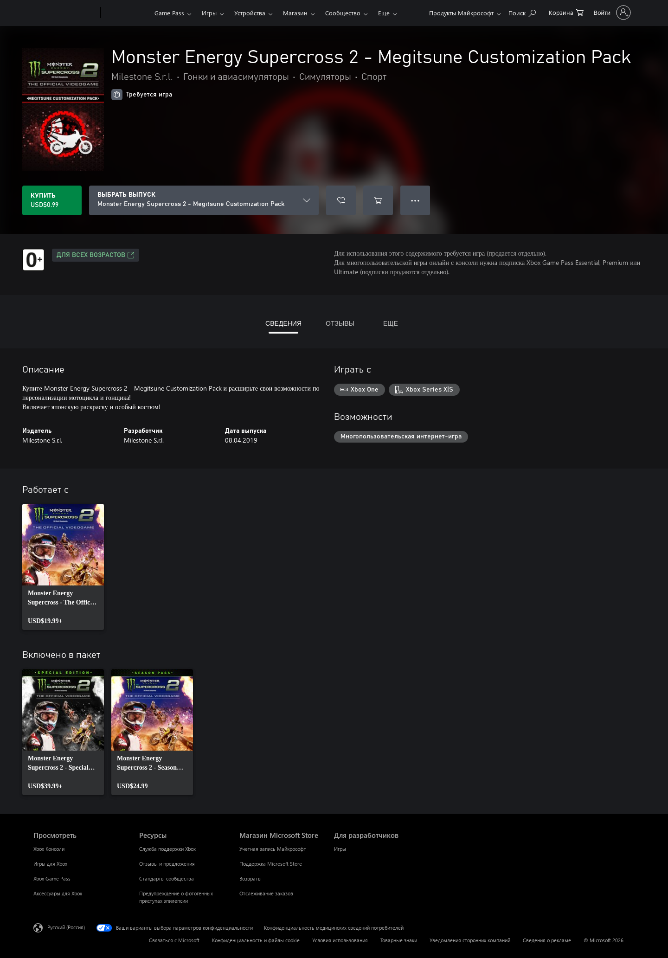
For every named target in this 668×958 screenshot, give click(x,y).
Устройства (249, 13)
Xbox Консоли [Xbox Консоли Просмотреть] (48, 849)
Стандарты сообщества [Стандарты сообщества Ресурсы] (166, 878)
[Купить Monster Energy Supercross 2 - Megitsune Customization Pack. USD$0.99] (52, 200)
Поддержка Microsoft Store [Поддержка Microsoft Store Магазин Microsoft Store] (270, 864)
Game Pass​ (169, 13)
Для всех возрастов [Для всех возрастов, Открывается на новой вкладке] (96, 255)
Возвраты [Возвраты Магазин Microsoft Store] (250, 878)
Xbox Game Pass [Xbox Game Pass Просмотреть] (52, 878)
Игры (209, 13)
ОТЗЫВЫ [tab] (340, 323)
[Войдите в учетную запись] (611, 12)
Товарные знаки (398, 940)
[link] (63, 567)
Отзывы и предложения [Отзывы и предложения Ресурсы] (167, 864)
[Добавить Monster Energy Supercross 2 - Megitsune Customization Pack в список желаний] (341, 200)
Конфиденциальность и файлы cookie (256, 940)
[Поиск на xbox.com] (522, 11)
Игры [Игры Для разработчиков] (340, 849)
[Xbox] (126, 13)
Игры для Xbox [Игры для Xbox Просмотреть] (50, 864)
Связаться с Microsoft (174, 940)
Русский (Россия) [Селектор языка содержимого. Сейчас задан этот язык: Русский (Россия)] (66, 927)
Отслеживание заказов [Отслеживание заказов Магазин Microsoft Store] (266, 893)
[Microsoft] (65, 13)
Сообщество (342, 13)
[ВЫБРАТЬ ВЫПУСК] (204, 200)
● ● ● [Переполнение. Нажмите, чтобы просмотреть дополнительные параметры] (415, 200)
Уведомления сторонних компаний (470, 940)
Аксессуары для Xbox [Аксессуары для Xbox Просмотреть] (57, 893)
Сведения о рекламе (547, 940)
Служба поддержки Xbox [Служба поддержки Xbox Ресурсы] (167, 849)
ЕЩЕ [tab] (390, 323)
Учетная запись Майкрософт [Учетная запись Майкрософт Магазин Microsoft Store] (272, 849)
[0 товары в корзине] (566, 12)
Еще (384, 13)
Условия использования (340, 940)
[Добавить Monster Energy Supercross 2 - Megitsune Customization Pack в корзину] (378, 200)
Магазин (295, 13)
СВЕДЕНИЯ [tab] (283, 323)
